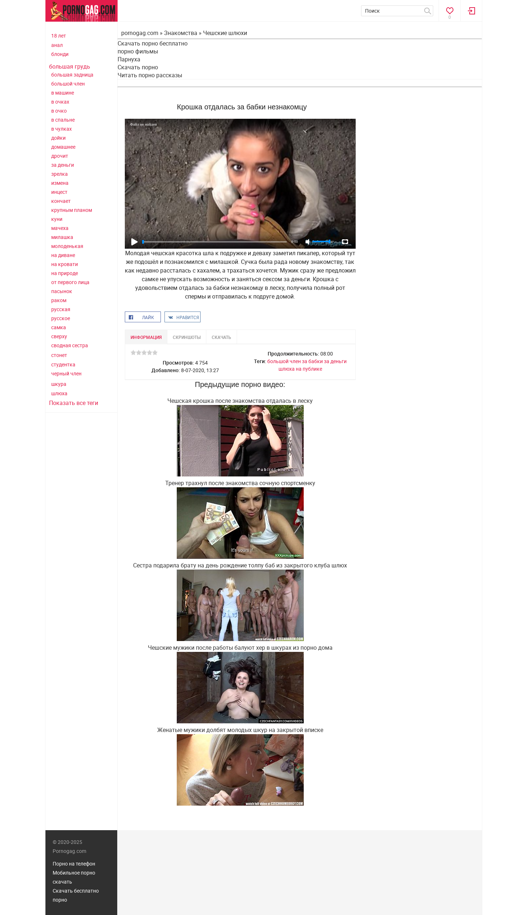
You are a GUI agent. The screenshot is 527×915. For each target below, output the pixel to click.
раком (58, 300)
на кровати (64, 264)
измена (60, 182)
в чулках (61, 128)
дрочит (59, 155)
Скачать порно (138, 67)
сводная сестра (69, 345)
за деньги (62, 164)
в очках (60, 101)
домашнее (63, 146)
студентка (63, 364)
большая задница (72, 74)
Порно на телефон (74, 863)
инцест (59, 191)
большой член (68, 83)
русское (60, 318)
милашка (62, 237)
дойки (58, 137)
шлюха (59, 393)
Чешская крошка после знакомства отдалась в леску (240, 401)
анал (57, 45)
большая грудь (69, 66)
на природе (64, 273)
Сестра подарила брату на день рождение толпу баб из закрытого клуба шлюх (240, 565)
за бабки (312, 361)
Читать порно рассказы (150, 75)
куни (56, 218)
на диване (63, 255)
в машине (62, 92)
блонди (60, 54)
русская (60, 309)
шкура (58, 383)
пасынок (61, 291)
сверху (59, 336)
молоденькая (67, 246)
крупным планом (71, 209)
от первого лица (70, 282)
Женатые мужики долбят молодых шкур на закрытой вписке (240, 730)
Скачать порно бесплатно (153, 43)
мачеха (60, 228)
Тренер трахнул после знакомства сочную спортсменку (240, 483)
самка (58, 327)
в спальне (63, 119)
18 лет (58, 35)
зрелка (59, 173)
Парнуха (129, 59)
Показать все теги (73, 403)
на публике (309, 368)
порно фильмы (138, 51)
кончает (61, 200)
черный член (66, 373)
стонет (59, 355)
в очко (59, 110)
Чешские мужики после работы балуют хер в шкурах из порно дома (240, 648)
